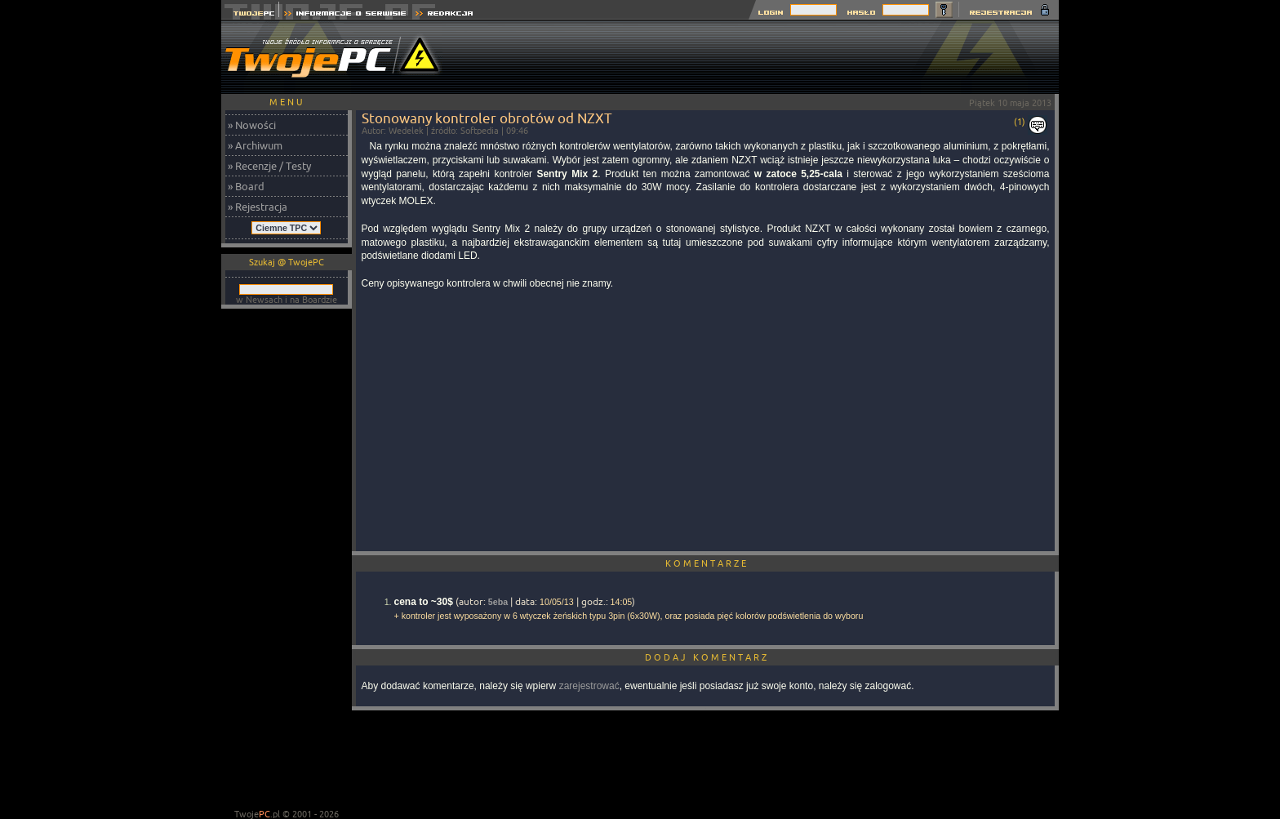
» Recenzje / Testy (269, 165)
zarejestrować (589, 686)
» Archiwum (255, 145)
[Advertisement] (761, 57)
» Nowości (252, 125)
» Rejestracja (257, 206)
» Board (246, 186)
